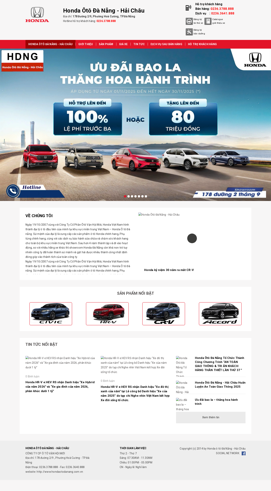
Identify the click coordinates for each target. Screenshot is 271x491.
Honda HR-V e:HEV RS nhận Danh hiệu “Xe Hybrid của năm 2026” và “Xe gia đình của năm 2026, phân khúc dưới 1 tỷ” (60, 423)
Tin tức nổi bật (41, 344)
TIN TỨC (139, 44)
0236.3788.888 (106, 21)
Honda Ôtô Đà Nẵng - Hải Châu (50, 44)
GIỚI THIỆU (85, 44)
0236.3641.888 (222, 13)
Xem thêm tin (210, 417)
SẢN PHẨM (106, 44)
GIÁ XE (123, 44)
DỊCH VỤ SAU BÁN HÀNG (166, 44)
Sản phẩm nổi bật (135, 293)
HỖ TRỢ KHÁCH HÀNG (202, 44)
